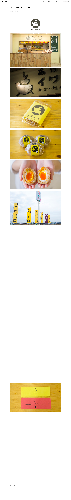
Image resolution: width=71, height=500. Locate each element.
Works (52, 1)
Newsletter (65, 1)
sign (17, 11)
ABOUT (44, 1)
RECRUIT (56, 1)
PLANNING (48, 1)
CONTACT (60, 1)
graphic (15, 11)
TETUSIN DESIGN (4, 1)
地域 (10, 9)
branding (11, 11)
